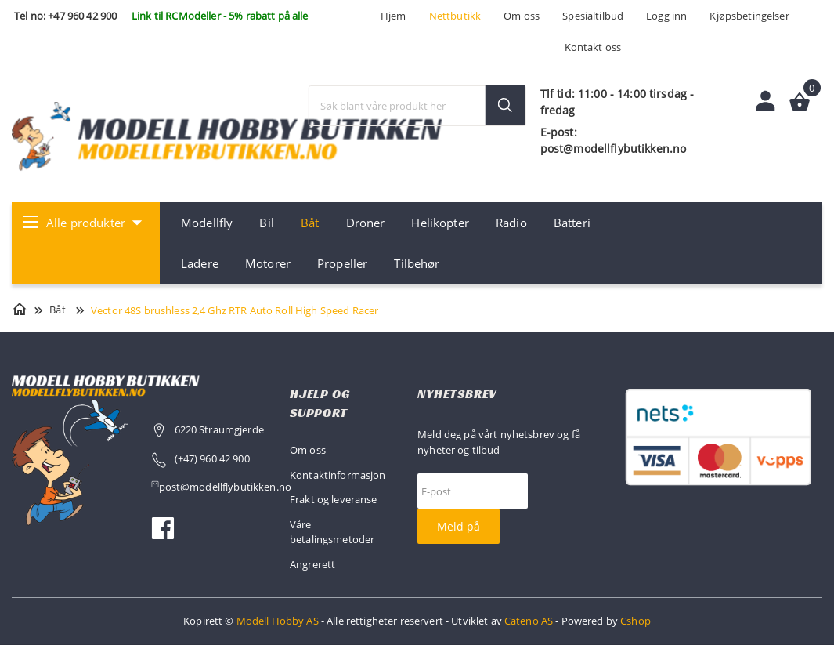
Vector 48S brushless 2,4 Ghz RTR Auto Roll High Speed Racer (234, 310)
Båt (310, 222)
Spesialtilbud (592, 16)
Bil (266, 222)
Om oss (522, 16)
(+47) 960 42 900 (212, 458)
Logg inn (666, 16)
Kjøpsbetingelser (749, 16)
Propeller (342, 263)
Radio (511, 222)
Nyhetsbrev (456, 394)
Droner (365, 222)
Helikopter (439, 222)
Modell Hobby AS (277, 621)
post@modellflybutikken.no (226, 487)
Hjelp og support (319, 403)
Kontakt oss (593, 47)
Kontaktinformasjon (338, 475)
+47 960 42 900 (82, 16)
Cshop (635, 621)
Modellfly (207, 222)
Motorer (268, 263)
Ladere (199, 263)
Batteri (572, 222)
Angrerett (312, 564)
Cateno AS (528, 621)
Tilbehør (416, 263)
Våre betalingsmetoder (332, 532)
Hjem (393, 16)
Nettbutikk (455, 16)
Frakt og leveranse (333, 499)
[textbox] (417, 105)
